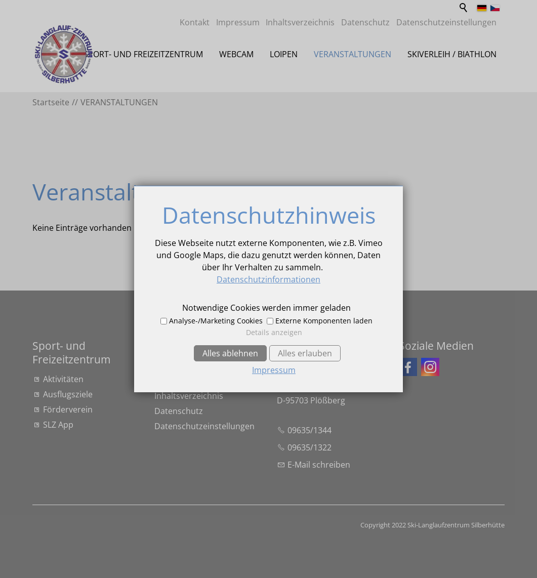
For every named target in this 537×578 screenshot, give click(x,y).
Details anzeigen (274, 332)
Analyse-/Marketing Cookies (216, 320)
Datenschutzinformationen (268, 279)
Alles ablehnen (230, 353)
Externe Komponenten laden (324, 320)
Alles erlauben (305, 353)
